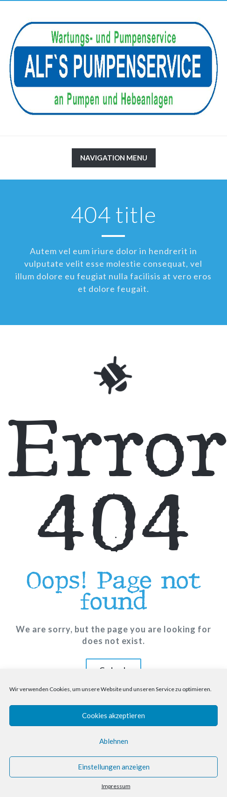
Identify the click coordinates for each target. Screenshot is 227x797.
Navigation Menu (113, 159)
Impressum (116, 786)
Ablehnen (113, 741)
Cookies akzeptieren (113, 715)
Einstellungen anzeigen (114, 766)
